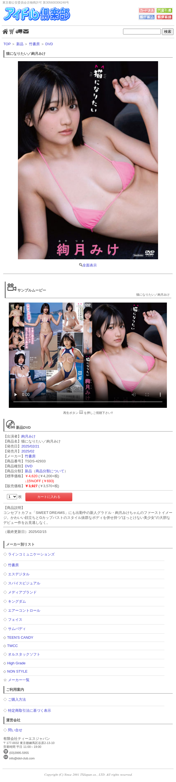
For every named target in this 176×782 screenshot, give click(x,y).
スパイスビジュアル (24, 583)
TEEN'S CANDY (20, 637)
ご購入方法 (17, 699)
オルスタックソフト (24, 654)
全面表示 (87, 164)
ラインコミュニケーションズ (31, 554)
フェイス (15, 619)
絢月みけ (28, 436)
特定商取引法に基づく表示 (29, 710)
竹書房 (34, 44)
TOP (6, 44)
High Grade (16, 663)
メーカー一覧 (19, 680)
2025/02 (27, 451)
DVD (49, 44)
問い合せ (15, 730)
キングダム (17, 601)
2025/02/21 (30, 446)
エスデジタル (19, 574)
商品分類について (50, 471)
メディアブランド (22, 592)
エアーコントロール (24, 610)
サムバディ (17, 629)
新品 (19, 44)
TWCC (12, 646)
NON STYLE (17, 671)
